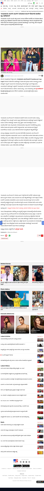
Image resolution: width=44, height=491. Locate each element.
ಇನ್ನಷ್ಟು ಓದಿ (40, 314)
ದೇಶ (29, 6)
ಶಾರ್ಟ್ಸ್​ (9, 8)
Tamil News (10, 478)
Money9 (33, 478)
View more (40, 336)
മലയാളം (29, 1)
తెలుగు (8, 1)
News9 (2, 1)
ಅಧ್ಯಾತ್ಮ (40, 6)
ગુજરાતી (15, 1)
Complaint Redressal (21, 471)
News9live (24, 478)
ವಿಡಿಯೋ (5, 8)
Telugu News (18, 475)
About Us (9, 468)
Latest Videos (5, 366)
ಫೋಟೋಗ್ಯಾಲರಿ (24, 6)
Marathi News (11, 475)
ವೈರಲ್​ (36, 6)
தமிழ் (25, 1)
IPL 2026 (11, 6)
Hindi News (4, 475)
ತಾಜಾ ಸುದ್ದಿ (5, 6)
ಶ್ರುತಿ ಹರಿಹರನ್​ (39, 89)
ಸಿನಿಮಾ (18, 6)
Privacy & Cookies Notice (26, 468)
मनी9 (33, 1)
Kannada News (4, 11)
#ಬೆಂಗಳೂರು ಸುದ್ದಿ (21, 8)
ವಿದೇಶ (32, 6)
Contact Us (4, 468)
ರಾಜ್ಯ (15, 6)
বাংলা (19, 1)
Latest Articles (5, 336)
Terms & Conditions (37, 468)
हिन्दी (5, 1)
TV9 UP (29, 478)
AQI (31, 3)
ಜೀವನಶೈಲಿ (31, 8)
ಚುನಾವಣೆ (14, 8)
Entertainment (11, 11)
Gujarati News (31, 475)
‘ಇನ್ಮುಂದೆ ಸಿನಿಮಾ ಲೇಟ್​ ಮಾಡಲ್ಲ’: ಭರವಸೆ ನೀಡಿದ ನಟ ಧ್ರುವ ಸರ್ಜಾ (23, 208)
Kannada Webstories (7, 314)
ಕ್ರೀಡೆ (27, 8)
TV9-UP (36, 1)
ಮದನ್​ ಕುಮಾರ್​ (7, 76)
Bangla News (24, 475)
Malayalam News (17, 478)
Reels (2, 422)
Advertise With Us (16, 468)
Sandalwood (17, 11)
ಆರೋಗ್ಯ (36, 8)
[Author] (2, 76)
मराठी (12, 1)
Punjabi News (38, 475)
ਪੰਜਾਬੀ (22, 1)
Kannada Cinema (5, 238)
